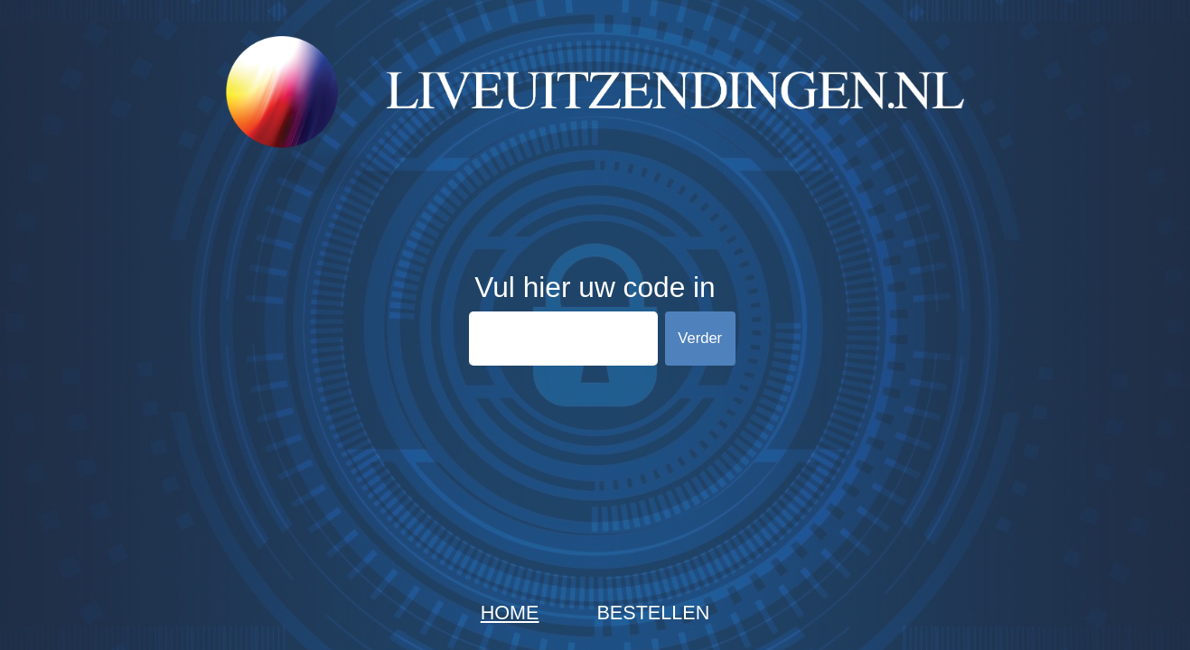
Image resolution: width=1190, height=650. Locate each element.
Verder (700, 338)
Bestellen (652, 612)
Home (510, 612)
